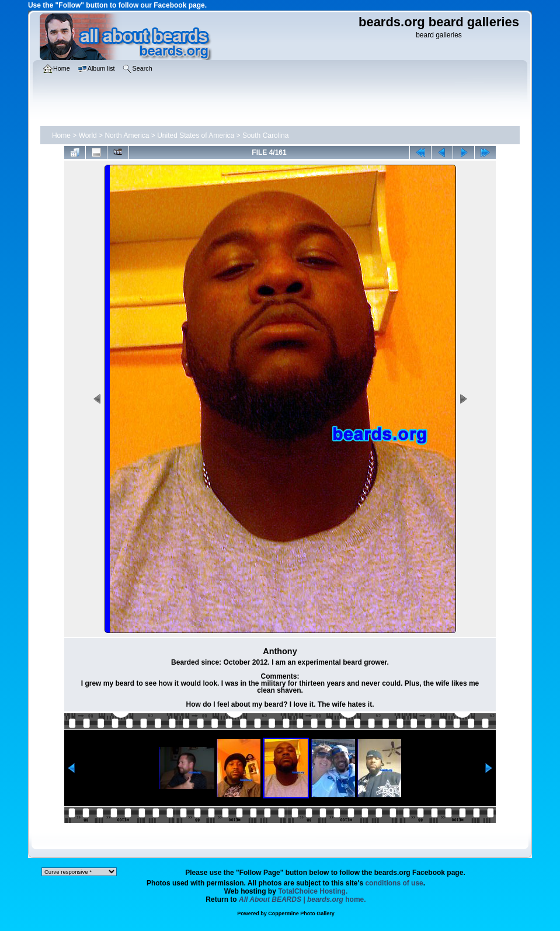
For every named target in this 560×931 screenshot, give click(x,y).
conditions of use (394, 883)
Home (61, 135)
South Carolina (265, 135)
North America (127, 135)
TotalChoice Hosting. (312, 891)
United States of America (195, 135)
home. (302, 899)
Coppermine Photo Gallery (301, 913)
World (88, 135)
